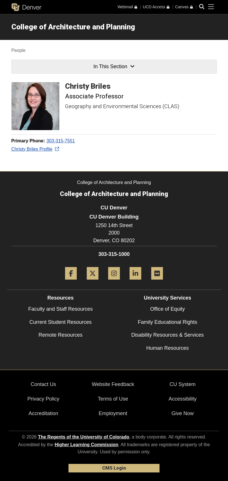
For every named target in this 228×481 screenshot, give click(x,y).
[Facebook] (71, 281)
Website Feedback (113, 384)
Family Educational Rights (167, 322)
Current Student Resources (60, 322)
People (18, 50)
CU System (182, 384)
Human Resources (167, 348)
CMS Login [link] (114, 468)
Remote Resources (60, 335)
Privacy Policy (43, 399)
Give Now (182, 413)
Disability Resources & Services (167, 335)
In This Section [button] (113, 66)
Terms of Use (113, 399)
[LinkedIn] (135, 281)
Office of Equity (167, 309)
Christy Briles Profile (34, 149)
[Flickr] (157, 281)
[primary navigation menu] (211, 7)
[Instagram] (114, 281)
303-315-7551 (61, 140)
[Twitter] (92, 281)
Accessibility (183, 399)
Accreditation (43, 413)
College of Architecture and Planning (73, 27)
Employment (113, 413)
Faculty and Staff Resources (60, 309)
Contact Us (43, 384)
